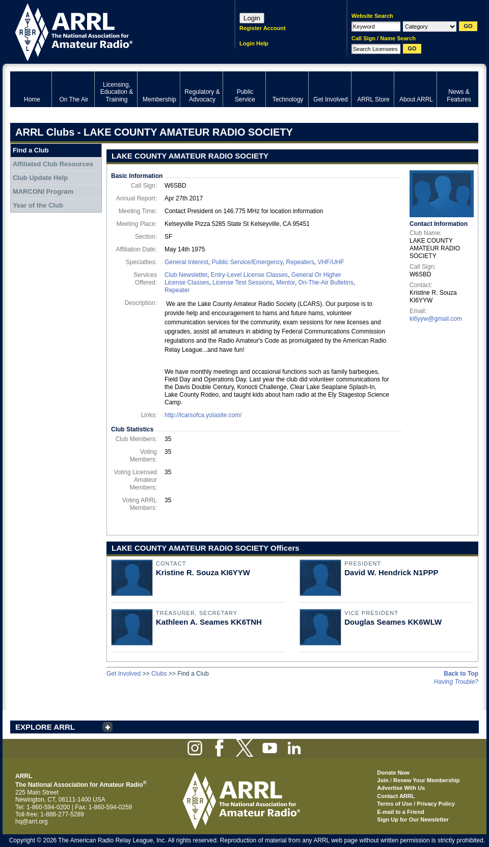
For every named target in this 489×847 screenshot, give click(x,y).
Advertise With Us (401, 788)
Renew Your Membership (426, 780)
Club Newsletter (186, 274)
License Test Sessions (242, 282)
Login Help (253, 43)
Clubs (159, 673)
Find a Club (31, 150)
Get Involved (123, 673)
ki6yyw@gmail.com (436, 318)
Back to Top (461, 673)
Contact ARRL (396, 796)
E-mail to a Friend (400, 812)
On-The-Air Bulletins (326, 282)
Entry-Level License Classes (249, 274)
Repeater (177, 290)
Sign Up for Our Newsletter (413, 819)
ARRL (109, 31)
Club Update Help (40, 178)
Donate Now (393, 772)
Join (383, 780)
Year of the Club (38, 205)
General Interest (186, 262)
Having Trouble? (456, 681)
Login (251, 18)
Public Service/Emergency (247, 262)
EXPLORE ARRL (45, 727)
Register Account (262, 28)
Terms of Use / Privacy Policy (416, 804)
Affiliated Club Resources (53, 164)
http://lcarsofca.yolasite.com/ (203, 415)
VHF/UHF (331, 262)
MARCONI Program (43, 191)
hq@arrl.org (31, 821)
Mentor (285, 282)
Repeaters (300, 262)
